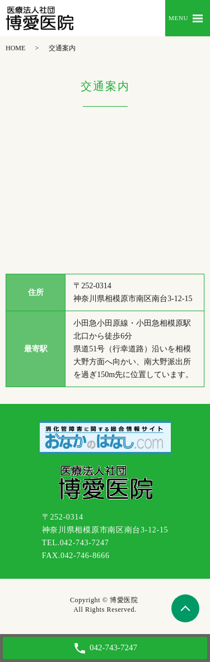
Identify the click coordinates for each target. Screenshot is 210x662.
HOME (15, 48)
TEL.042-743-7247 (75, 543)
